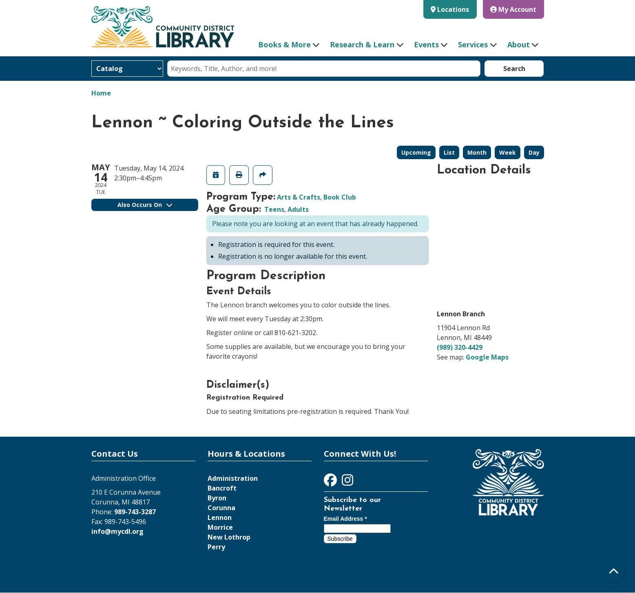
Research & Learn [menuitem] (362, 44)
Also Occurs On (144, 205)
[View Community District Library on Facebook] (331, 482)
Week (507, 152)
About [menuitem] (518, 44)
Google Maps (487, 357)
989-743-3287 (135, 511)
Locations (453, 9)
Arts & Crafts (298, 197)
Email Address (345, 518)
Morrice (220, 527)
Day (534, 152)
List (449, 152)
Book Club (339, 197)
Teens (274, 209)
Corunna (221, 507)
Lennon (220, 517)
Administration (233, 478)
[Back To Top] (613, 571)
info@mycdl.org (117, 531)
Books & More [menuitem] (284, 44)
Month (477, 152)
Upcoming (416, 152)
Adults (298, 209)
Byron (217, 497)
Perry (216, 546)
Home (101, 93)
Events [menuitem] (426, 44)
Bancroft (222, 488)
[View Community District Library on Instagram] (347, 482)
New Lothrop (229, 537)
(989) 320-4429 (459, 347)
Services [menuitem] (473, 44)
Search (514, 68)
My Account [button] (513, 9)
